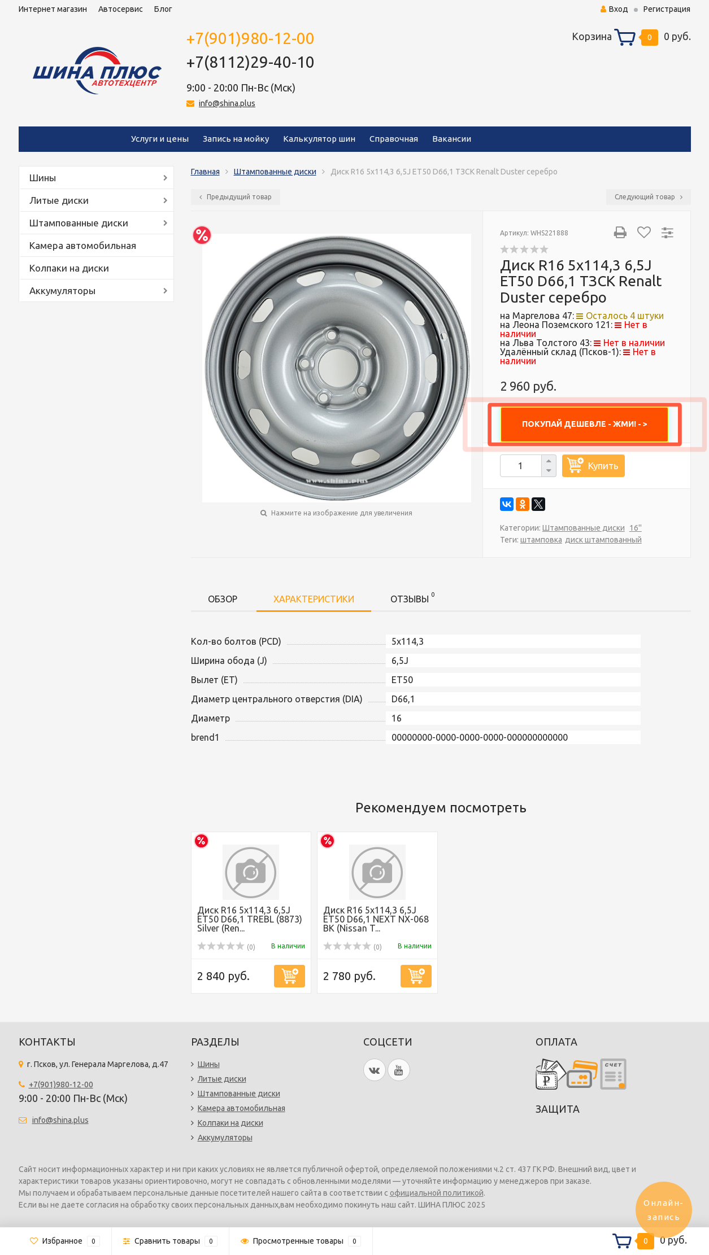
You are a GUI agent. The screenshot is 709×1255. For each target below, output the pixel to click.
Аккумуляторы (62, 290)
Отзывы (412, 597)
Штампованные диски (78, 222)
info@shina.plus (227, 103)
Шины (42, 177)
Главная (205, 171)
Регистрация (666, 9)
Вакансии (451, 138)
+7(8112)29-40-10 (250, 62)
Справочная (393, 138)
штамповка (541, 539)
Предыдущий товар (235, 196)
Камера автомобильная (82, 245)
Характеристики (313, 599)
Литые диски (59, 200)
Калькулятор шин (319, 138)
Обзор (222, 599)
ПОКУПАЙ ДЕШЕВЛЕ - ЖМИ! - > (584, 423)
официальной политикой (437, 1192)
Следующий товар (648, 196)
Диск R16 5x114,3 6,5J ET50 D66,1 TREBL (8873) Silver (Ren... (249, 919)
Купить (603, 465)
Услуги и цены (160, 138)
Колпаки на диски (69, 268)
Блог (163, 9)
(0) (226, 947)
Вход (614, 9)
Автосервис (120, 9)
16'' (635, 527)
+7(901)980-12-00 (250, 38)
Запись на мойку (236, 138)
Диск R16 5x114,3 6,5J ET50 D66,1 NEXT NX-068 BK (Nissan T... (376, 919)
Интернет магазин (53, 9)
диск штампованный (603, 539)
